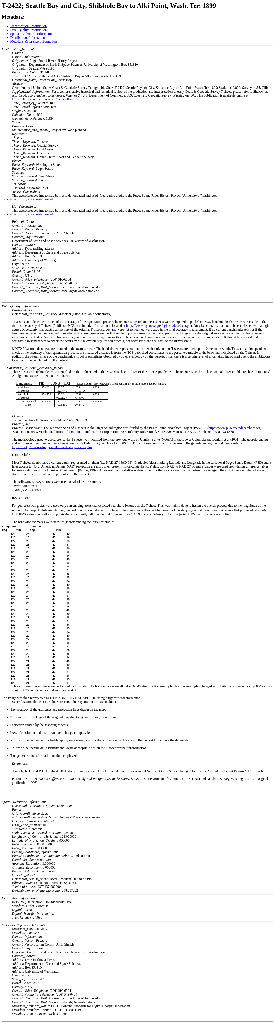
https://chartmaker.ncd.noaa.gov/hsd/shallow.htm (45, 99)
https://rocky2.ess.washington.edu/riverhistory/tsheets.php (52, 447)
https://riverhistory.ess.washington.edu (28, 199)
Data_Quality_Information (28, 30)
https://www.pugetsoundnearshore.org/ (235, 428)
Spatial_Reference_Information (32, 34)
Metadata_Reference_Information (33, 41)
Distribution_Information (27, 37)
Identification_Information (28, 26)
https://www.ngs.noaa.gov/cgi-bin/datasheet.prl (158, 325)
